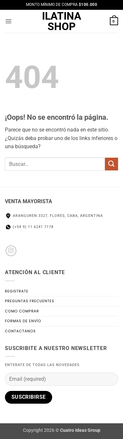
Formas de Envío (23, 321)
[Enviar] (111, 164)
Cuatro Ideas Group (80, 430)
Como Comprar (22, 311)
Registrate (17, 291)
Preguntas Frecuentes (29, 301)
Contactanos (20, 331)
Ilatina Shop (61, 21)
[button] (9, 21)
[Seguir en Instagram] (11, 250)
